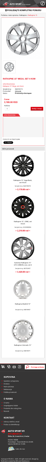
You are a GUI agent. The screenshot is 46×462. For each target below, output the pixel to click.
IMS (17, 461)
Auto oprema (13, 15)
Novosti (6, 411)
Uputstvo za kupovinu (11, 381)
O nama (6, 403)
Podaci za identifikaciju (12, 424)
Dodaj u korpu (37, 109)
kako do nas (20, 449)
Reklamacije (8, 389)
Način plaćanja (9, 387)
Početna (4, 15)
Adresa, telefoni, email (11, 422)
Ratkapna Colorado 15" (22, 345)
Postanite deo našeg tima (12, 408)
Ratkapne (23, 15)
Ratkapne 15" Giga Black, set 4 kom (22, 181)
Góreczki (18, 91)
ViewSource (25, 461)
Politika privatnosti (10, 392)
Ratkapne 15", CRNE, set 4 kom (23, 222)
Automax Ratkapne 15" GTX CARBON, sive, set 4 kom (23, 265)
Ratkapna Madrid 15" (23, 304)
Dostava (6, 384)
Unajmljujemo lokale (11, 406)
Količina (7, 106)
